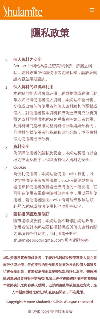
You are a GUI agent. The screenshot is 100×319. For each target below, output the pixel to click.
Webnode (40, 311)
